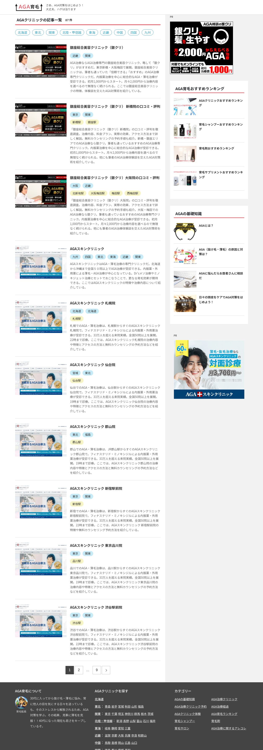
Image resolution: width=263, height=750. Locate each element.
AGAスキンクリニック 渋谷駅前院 (92, 575)
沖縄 (157, 725)
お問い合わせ (182, 740)
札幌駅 (71, 303)
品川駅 (71, 529)
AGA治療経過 (220, 674)
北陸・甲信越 (72, 32)
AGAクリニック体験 (188, 681)
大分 (134, 725)
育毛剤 (215, 689)
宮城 (70, 352)
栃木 (144, 681)
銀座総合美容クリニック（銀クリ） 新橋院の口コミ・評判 (111, 106)
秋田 (128, 674)
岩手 (114, 674)
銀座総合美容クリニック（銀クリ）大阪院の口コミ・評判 (111, 172)
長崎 (121, 725)
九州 (147, 32)
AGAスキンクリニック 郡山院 (88, 400)
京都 (114, 703)
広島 (128, 710)
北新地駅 (73, 187)
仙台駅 (71, 359)
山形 (134, 674)
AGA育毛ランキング (224, 681)
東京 (70, 114)
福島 (83, 409)
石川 (146, 689)
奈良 (134, 703)
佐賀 (114, 725)
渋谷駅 (71, 591)
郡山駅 (71, 416)
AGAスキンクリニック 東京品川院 (92, 514)
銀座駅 (87, 121)
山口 (134, 710)
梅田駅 (112, 187)
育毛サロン (182, 696)
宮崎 (141, 725)
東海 (92, 32)
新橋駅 (71, 121)
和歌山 (142, 703)
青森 (108, 674)
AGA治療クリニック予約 (191, 674)
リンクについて (217, 740)
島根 (114, 710)
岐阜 (108, 696)
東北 (38, 32)
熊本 (128, 725)
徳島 (108, 718)
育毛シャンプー (185, 689)
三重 (128, 696)
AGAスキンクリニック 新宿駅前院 (92, 457)
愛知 (121, 696)
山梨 (133, 689)
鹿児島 (149, 725)
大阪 (70, 180)
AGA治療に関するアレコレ (228, 696)
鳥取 (108, 710)
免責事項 (198, 740)
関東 (52, 32)
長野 (126, 689)
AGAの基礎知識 (185, 667)
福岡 (108, 725)
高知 (128, 718)
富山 (139, 689)
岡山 (121, 710)
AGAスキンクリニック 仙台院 (88, 344)
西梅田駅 (130, 187)
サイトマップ (238, 740)
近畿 (106, 32)
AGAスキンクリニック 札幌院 (88, 287)
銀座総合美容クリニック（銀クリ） (93, 47)
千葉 (114, 681)
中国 (120, 32)
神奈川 (129, 681)
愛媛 (121, 718)
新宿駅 (71, 473)
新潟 (119, 689)
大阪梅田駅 (93, 187)
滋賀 (108, 703)
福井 (153, 689)
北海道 (22, 32)
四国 (134, 32)
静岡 (114, 696)
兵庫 (128, 703)
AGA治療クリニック (224, 667)
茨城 (150, 681)
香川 (114, 718)
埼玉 (121, 681)
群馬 (137, 681)
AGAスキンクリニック (82, 238)
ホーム (166, 740)
